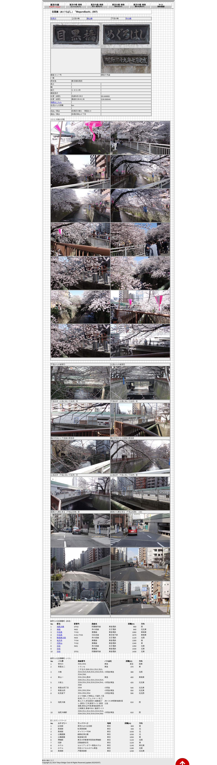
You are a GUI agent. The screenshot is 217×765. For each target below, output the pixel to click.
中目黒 (59, 632)
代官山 (59, 643)
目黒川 (53, 18)
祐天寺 (59, 640)
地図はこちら (56, 102)
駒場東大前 (61, 638)
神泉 (58, 629)
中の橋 (128, 18)
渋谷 (58, 646)
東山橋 (89, 18)
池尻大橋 (60, 627)
